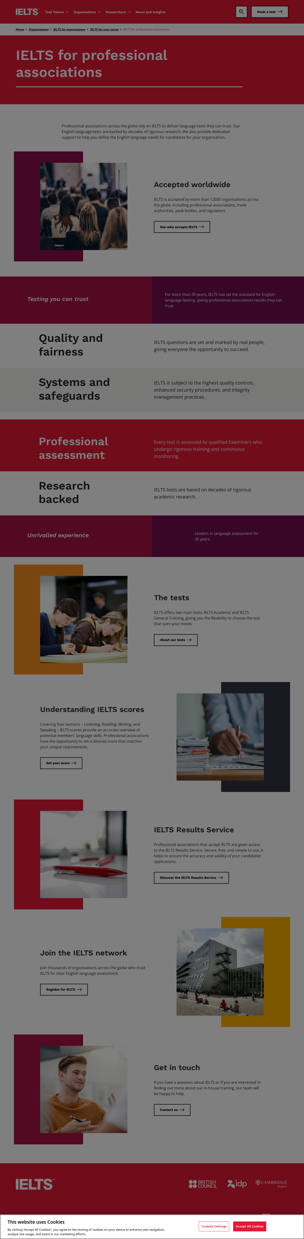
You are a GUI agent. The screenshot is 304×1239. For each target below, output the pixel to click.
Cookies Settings (214, 1226)
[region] (152, 1226)
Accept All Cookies (250, 1226)
